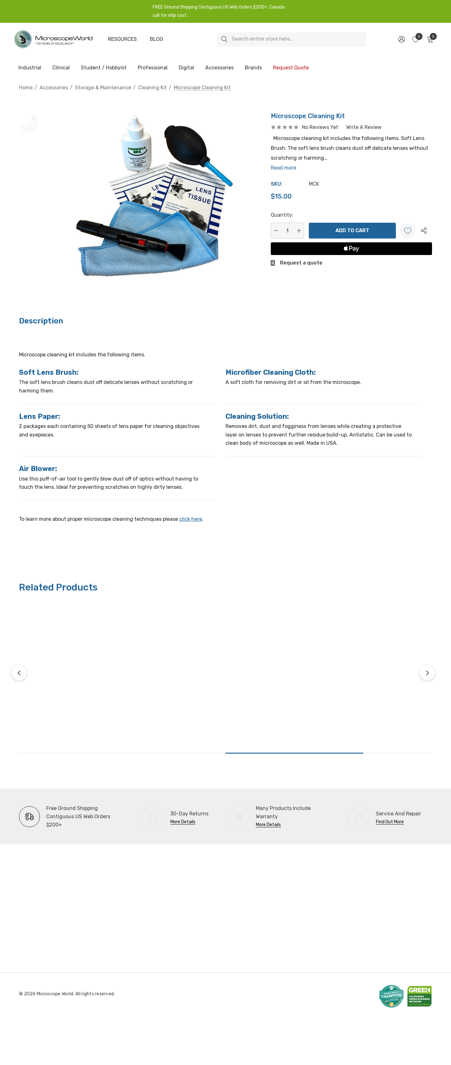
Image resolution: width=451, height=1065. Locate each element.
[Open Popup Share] (424, 231)
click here (190, 519)
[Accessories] (219, 68)
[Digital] (186, 68)
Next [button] (427, 673)
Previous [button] (19, 673)
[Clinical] (61, 68)
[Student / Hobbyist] (104, 68)
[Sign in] (401, 39)
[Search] (224, 39)
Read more (283, 168)
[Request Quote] (290, 68)
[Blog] (156, 39)
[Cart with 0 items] (429, 39)
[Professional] (153, 68)
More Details (182, 822)
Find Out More (390, 822)
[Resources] (122, 39)
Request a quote (301, 263)
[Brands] (253, 68)
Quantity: (282, 215)
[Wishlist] (408, 231)
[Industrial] (29, 68)
